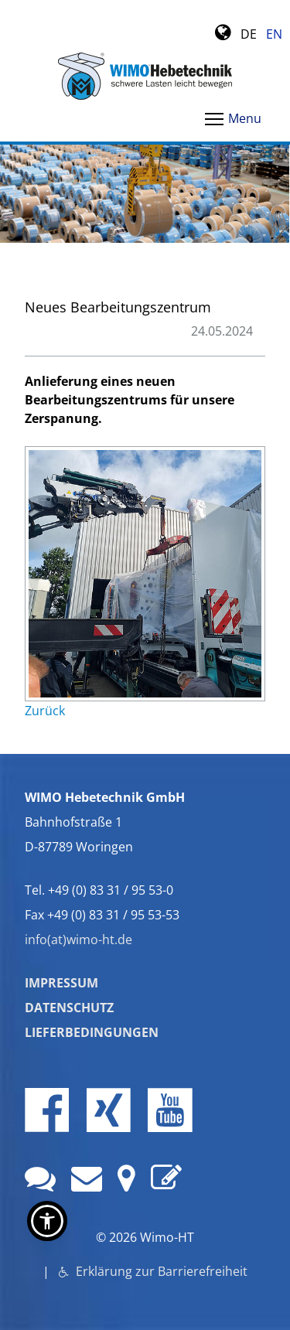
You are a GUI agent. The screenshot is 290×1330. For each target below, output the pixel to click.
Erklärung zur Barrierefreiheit (160, 1271)
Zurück (45, 710)
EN (274, 34)
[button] (47, 1221)
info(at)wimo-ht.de (78, 939)
